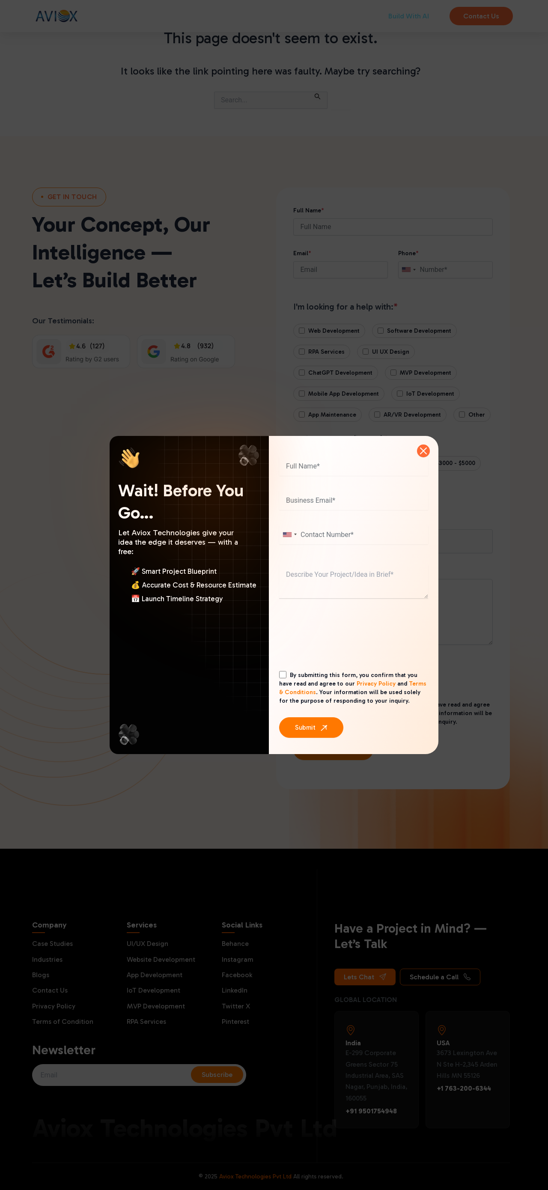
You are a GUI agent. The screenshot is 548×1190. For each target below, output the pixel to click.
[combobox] (289, 534)
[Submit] (311, 727)
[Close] (423, 450)
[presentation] (344, 642)
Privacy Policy (376, 683)
